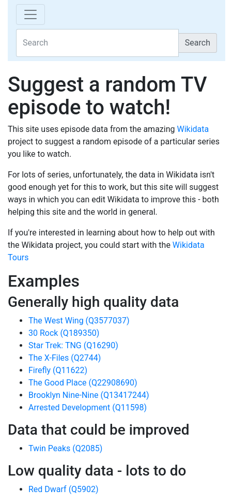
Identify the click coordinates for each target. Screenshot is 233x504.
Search (197, 43)
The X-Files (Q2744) (64, 358)
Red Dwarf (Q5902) (63, 489)
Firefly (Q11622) (57, 370)
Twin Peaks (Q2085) (65, 448)
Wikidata (193, 129)
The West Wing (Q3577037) (79, 320)
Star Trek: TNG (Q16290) (73, 345)
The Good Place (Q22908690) (82, 383)
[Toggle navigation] (30, 14)
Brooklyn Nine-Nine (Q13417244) (88, 395)
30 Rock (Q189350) (63, 333)
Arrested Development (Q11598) (87, 407)
